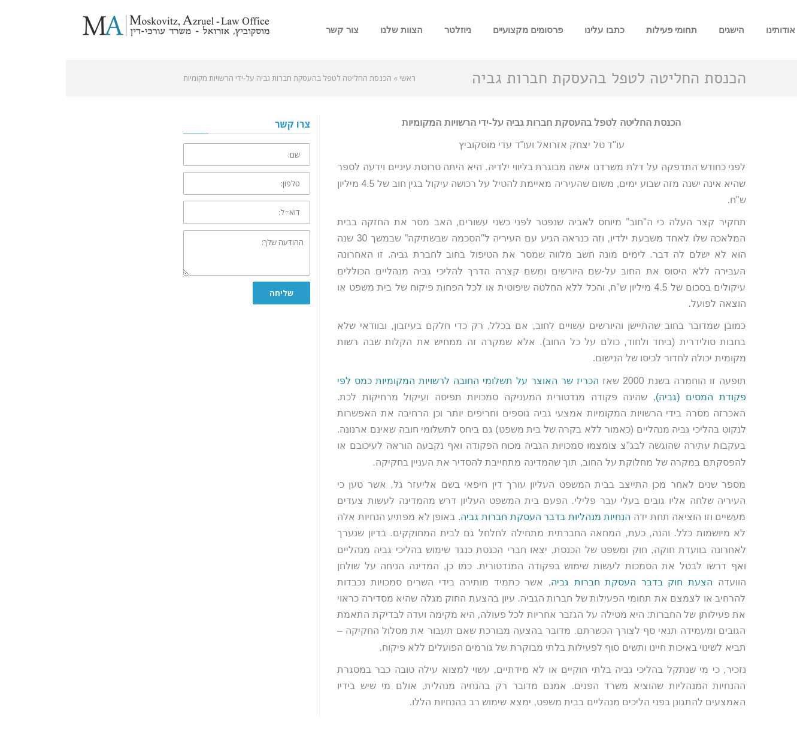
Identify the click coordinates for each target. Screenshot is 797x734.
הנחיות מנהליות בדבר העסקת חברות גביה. (478, 517)
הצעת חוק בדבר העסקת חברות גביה (566, 582)
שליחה (216, 293)
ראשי (342, 78)
